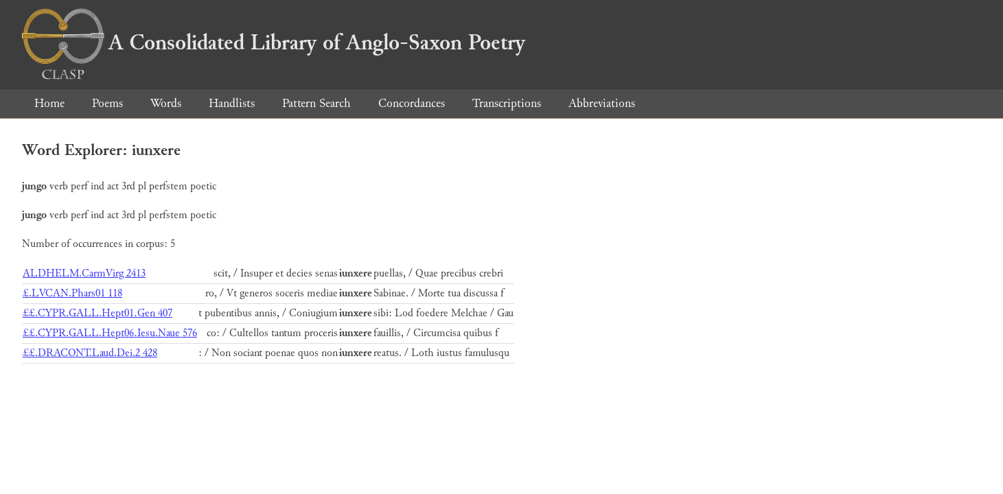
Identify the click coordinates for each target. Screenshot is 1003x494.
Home (49, 103)
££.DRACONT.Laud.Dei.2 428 (90, 353)
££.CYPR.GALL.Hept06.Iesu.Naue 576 (110, 333)
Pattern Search (316, 103)
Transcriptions (506, 103)
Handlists (232, 103)
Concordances (411, 103)
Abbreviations (601, 103)
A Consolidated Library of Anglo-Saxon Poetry (273, 42)
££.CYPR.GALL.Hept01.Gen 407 (97, 313)
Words (165, 103)
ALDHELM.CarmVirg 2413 (84, 273)
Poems (107, 103)
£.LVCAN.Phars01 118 (72, 293)
